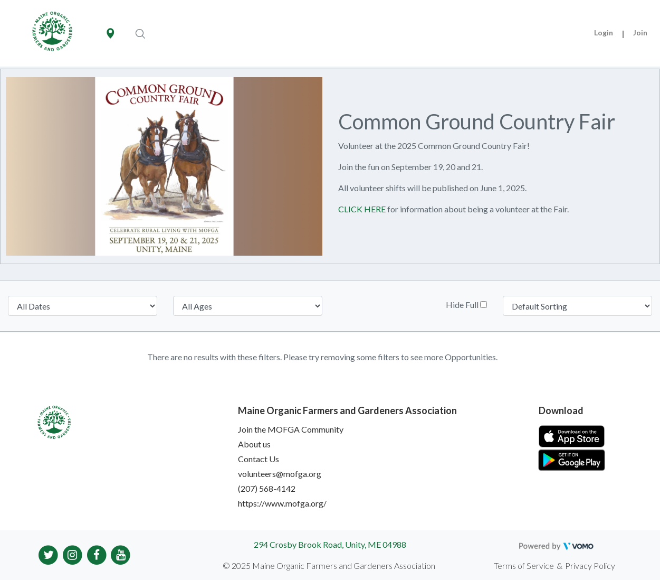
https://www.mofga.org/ (282, 503)
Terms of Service (524, 565)
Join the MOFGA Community (290, 429)
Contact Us (258, 459)
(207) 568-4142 (266, 488)
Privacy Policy (590, 565)
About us (254, 444)
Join (640, 32)
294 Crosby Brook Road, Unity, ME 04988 (330, 544)
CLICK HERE (362, 209)
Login (603, 32)
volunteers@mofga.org (279, 474)
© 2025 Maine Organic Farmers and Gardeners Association (329, 565)
